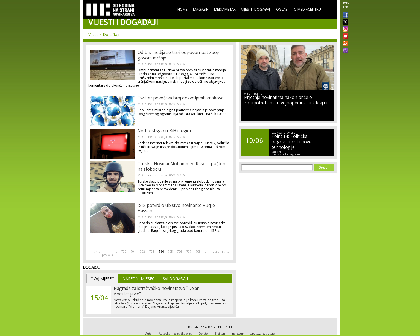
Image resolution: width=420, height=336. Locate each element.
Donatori (203, 333)
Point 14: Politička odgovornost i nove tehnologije (291, 142)
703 (151, 252)
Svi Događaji (175, 278)
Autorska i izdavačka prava (176, 333)
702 (142, 252)
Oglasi (282, 9)
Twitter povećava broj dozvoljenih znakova (180, 98)
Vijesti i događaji (256, 9)
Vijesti (93, 34)
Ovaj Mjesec (102, 278)
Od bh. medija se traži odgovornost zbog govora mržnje (179, 55)
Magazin (201, 9)
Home (182, 9)
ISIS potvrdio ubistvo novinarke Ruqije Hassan (176, 208)
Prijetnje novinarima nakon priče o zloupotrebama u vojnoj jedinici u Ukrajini (285, 100)
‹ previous (107, 253)
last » (225, 252)
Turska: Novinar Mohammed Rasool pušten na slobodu (181, 167)
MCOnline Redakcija (152, 64)
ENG (346, 7)
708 (198, 252)
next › (215, 252)
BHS (346, 3)
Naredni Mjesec (138, 278)
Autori (149, 333)
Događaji (111, 34)
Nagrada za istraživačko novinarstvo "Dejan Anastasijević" (157, 291)
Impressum (237, 333)
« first (97, 252)
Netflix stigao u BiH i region (165, 131)
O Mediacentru (307, 9)
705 (170, 252)
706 (179, 252)
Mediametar (225, 9)
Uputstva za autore (262, 333)
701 (133, 252)
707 (188, 252)
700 (123, 252)
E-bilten (220, 333)
